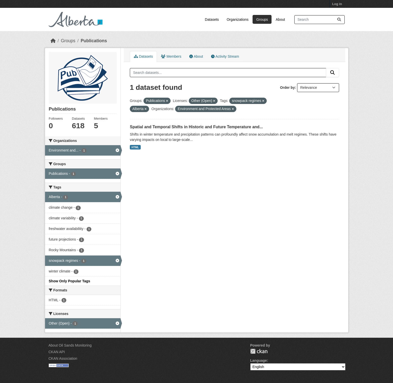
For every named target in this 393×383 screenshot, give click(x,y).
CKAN (258, 351)
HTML (135, 147)
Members (171, 56)
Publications (94, 40)
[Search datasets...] (319, 19)
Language (258, 360)
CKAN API (57, 352)
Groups (262, 19)
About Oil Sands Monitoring (70, 345)
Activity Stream (225, 56)
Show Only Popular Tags (69, 281)
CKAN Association (63, 358)
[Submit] (339, 19)
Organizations (238, 19)
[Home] (53, 40)
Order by (287, 88)
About (280, 19)
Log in (337, 4)
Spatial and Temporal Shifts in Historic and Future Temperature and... (196, 127)
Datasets (212, 19)
